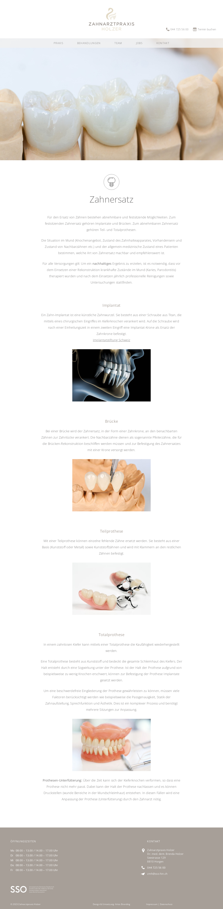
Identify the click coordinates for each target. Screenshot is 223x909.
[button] (89, 43)
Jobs (139, 43)
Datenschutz (166, 904)
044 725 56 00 (156, 867)
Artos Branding (122, 904)
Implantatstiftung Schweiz (111, 340)
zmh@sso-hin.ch (157, 873)
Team (118, 43)
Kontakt (162, 43)
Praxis (58, 43)
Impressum (151, 904)
